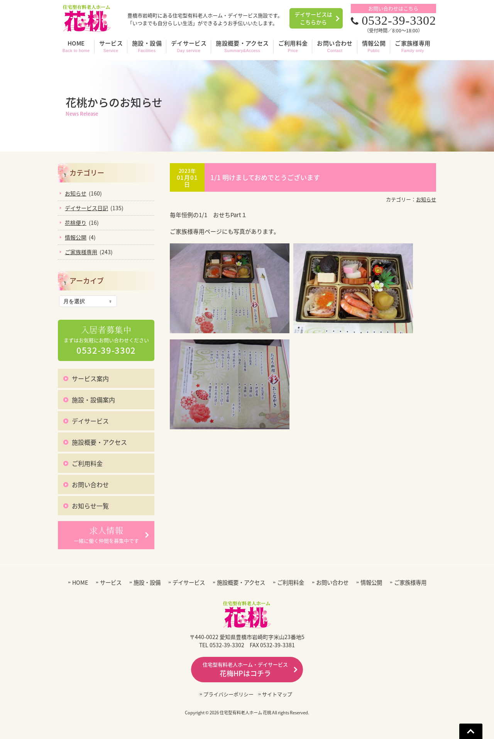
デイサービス (90, 420)
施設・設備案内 (93, 399)
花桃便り (75, 222)
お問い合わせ (90, 484)
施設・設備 (147, 583)
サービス (111, 583)
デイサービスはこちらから (313, 18)
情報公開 (75, 237)
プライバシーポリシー (228, 694)
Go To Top (470, 731)
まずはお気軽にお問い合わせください (106, 340)
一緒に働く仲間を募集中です (106, 534)
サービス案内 (90, 378)
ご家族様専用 (81, 252)
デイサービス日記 (86, 208)
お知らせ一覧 (90, 505)
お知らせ (426, 199)
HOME (80, 583)
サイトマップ (277, 694)
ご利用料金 (87, 463)
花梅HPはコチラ (245, 669)
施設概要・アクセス (99, 442)
